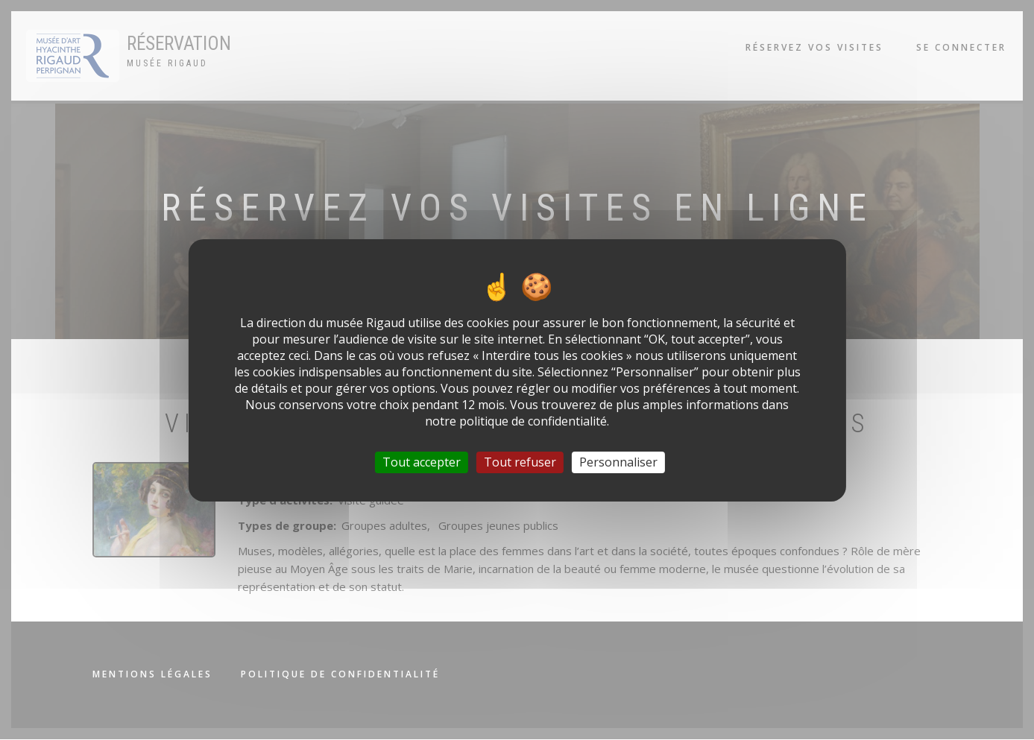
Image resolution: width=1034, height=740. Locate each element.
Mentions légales (152, 674)
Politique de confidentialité (340, 674)
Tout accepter (421, 461)
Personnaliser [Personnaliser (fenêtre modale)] (618, 461)
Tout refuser (520, 461)
